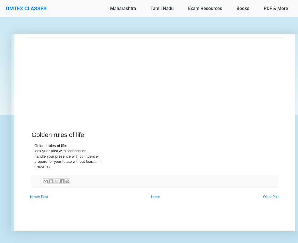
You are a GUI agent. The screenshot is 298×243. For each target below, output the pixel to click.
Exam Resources (205, 8)
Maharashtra (123, 8)
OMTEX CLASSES (26, 8)
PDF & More (276, 8)
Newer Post (39, 197)
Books (242, 8)
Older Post (271, 197)
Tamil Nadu (162, 8)
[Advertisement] (155, 78)
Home (155, 197)
